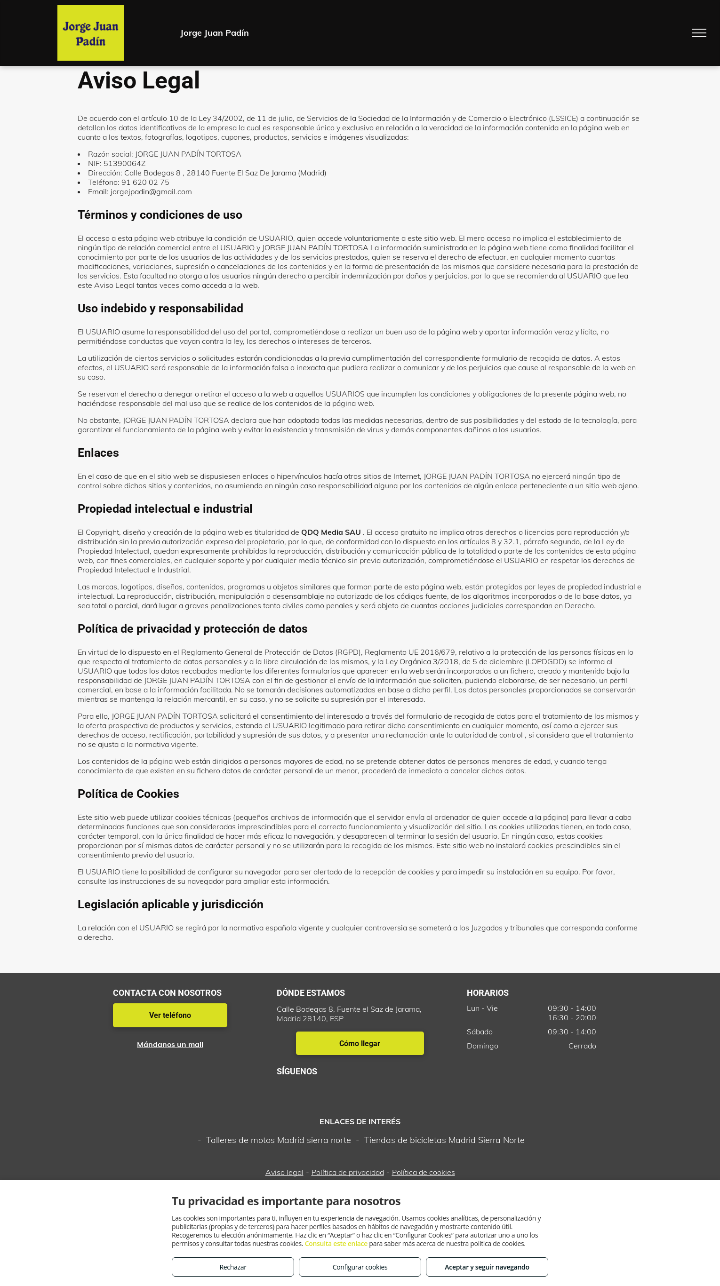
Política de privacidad (348, 1172)
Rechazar (232, 1266)
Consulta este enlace (336, 1243)
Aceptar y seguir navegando (487, 1266)
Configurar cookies (360, 1266)
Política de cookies (423, 1172)
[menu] (699, 33)
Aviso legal (284, 1172)
